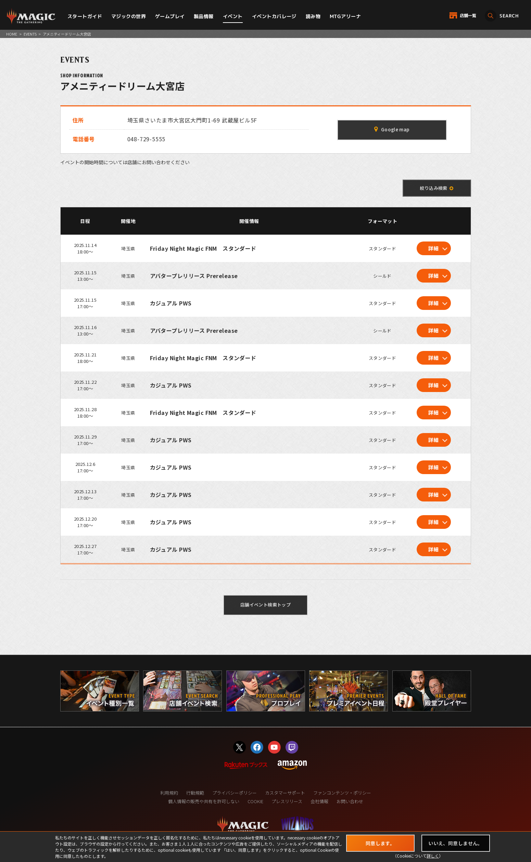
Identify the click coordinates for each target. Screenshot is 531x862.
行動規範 (195, 792)
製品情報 (204, 16)
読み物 (313, 16)
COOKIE (255, 801)
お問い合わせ (350, 801)
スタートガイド (84, 16)
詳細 (433, 248)
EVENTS (30, 34)
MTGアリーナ (345, 16)
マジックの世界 (128, 16)
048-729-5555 (146, 139)
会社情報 (319, 801)
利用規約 (169, 792)
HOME (11, 34)
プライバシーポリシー (234, 792)
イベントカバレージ (274, 16)
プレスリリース (286, 801)
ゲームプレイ (170, 16)
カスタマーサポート (285, 792)
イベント (233, 16)
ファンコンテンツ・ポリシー (342, 792)
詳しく (433, 856)
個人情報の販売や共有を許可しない (203, 801)
